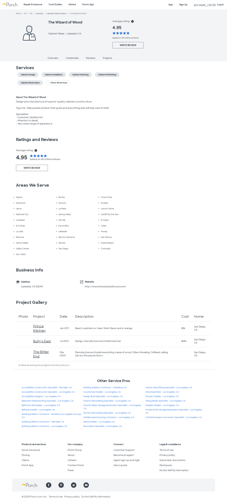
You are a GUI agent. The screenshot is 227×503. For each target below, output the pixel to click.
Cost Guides (55, 4)
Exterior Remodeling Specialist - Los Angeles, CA (107, 401)
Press (71, 470)
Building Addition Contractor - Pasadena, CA (105, 387)
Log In (209, 5)
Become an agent (124, 455)
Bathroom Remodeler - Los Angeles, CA (41, 405)
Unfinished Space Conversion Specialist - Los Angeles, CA (173, 417)
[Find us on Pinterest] (61, 485)
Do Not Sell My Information (174, 470)
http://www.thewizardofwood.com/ (105, 286)
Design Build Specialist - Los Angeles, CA (103, 396)
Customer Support (124, 450)
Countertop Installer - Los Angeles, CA (102, 392)
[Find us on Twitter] (73, 485)
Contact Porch (76, 465)
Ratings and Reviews (37, 139)
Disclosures (166, 465)
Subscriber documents (172, 460)
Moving (26, 455)
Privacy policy (167, 455)
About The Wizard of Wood (31, 97)
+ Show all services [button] (58, 83)
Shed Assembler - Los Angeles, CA (162, 392)
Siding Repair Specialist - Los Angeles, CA (165, 401)
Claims (25, 460)
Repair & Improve (33, 4)
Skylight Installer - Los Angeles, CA (162, 405)
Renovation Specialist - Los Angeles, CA (102, 426)
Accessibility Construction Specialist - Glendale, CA (47, 387)
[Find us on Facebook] (48, 485)
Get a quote (120, 465)
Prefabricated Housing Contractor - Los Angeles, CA (108, 417)
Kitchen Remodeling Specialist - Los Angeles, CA (107, 413)
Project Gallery (31, 302)
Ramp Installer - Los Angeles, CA (99, 422)
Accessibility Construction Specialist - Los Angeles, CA (48, 392)
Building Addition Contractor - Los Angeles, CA (44, 426)
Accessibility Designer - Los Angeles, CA (41, 396)
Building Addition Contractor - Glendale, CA (43, 422)
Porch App (88, 4)
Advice (72, 4)
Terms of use (166, 450)
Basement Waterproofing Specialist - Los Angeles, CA (48, 401)
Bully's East (42, 341)
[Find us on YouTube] (86, 485)
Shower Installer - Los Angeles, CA (162, 396)
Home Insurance (31, 450)
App (170, 4)
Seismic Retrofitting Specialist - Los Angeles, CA (168, 387)
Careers (72, 460)
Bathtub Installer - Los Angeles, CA (38, 409)
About (71, 455)
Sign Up (183, 4)
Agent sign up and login (127, 460)
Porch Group (75, 450)
